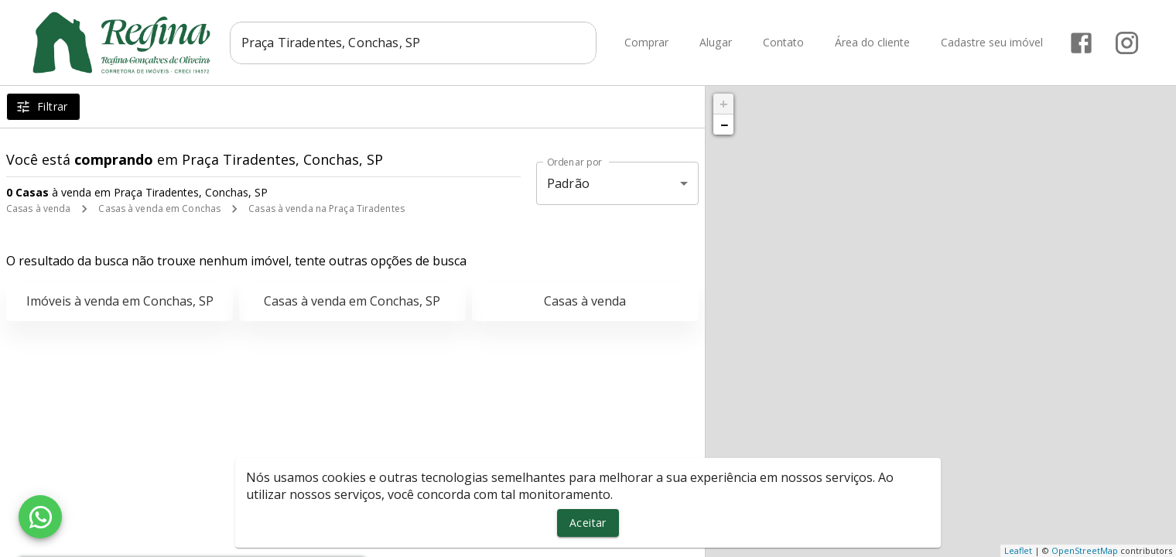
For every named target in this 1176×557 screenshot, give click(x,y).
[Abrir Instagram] (1126, 42)
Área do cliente (872, 43)
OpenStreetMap (1084, 550)
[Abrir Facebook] (1081, 42)
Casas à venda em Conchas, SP (352, 300)
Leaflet (1018, 550)
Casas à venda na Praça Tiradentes (326, 208)
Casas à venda (38, 208)
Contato (783, 43)
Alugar (715, 43)
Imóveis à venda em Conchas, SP (120, 300)
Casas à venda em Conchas (159, 208)
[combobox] (417, 42)
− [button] (724, 124)
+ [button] (724, 103)
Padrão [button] (568, 183)
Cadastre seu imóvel (992, 43)
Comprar (646, 43)
